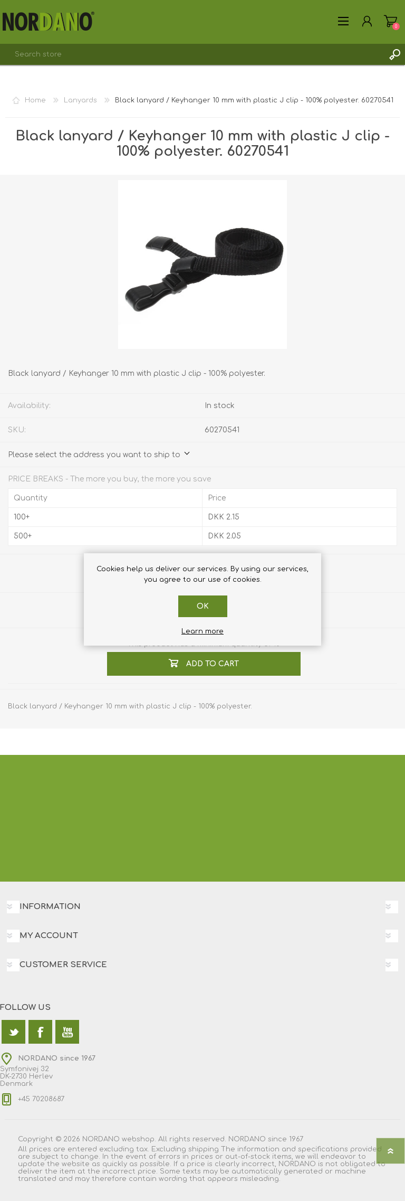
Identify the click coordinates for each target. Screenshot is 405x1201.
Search (394, 54)
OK (203, 606)
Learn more (202, 631)
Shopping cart (390, 21)
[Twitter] (13, 1032)
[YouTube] (67, 1032)
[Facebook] (40, 1032)
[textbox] (192, 54)
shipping (203, 1149)
